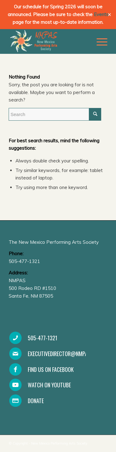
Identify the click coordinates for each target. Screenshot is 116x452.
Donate (36, 401)
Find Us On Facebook (51, 369)
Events (101, 14)
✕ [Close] (109, 14)
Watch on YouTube (49, 385)
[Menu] (98, 41)
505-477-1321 (42, 338)
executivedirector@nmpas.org (64, 354)
